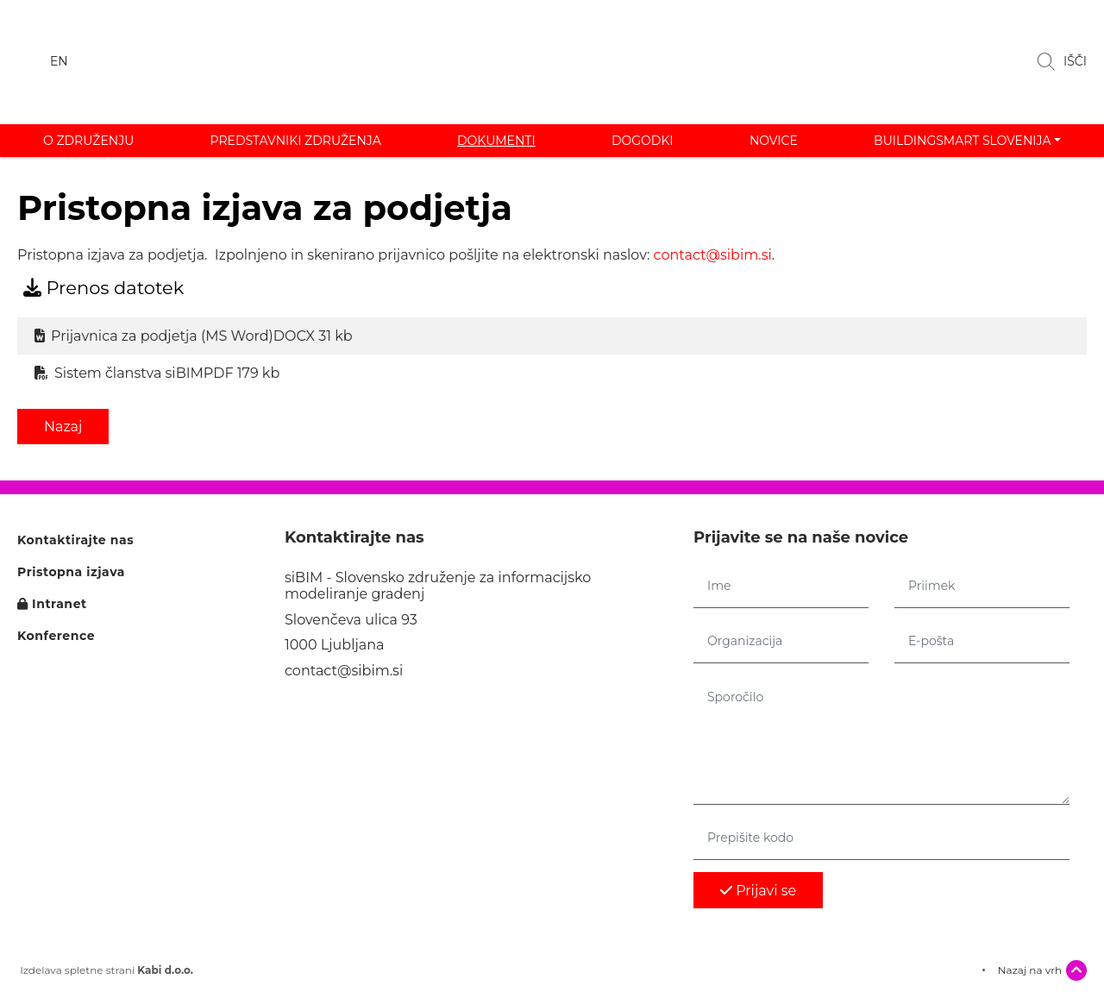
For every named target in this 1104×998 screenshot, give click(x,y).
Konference (56, 636)
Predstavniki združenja (295, 140)
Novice (774, 140)
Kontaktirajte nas (75, 540)
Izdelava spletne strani (105, 970)
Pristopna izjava (71, 572)
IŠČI (1062, 62)
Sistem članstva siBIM (156, 373)
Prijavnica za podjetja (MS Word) (193, 336)
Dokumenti (496, 140)
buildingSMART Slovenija (962, 140)
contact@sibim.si (713, 255)
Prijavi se (758, 890)
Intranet (52, 604)
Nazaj (63, 426)
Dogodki (643, 140)
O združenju (88, 140)
